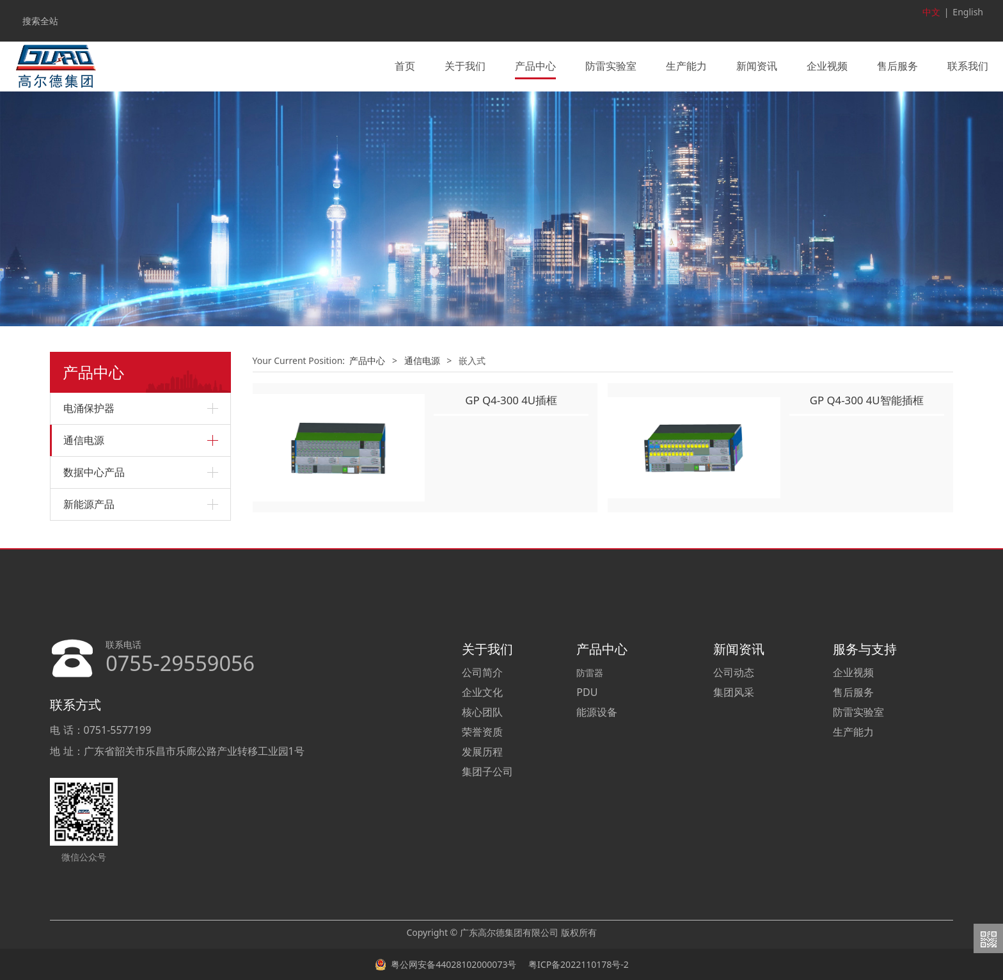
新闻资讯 (756, 66)
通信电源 (83, 439)
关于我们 (465, 66)
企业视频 (827, 66)
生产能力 (686, 66)
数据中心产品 (94, 471)
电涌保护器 (89, 407)
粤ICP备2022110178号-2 (577, 964)
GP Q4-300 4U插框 (511, 398)
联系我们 (967, 66)
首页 (405, 66)
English (967, 12)
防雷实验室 (610, 66)
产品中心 (535, 66)
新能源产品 (89, 503)
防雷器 (589, 671)
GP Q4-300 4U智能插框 (867, 398)
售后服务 (897, 66)
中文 (931, 12)
